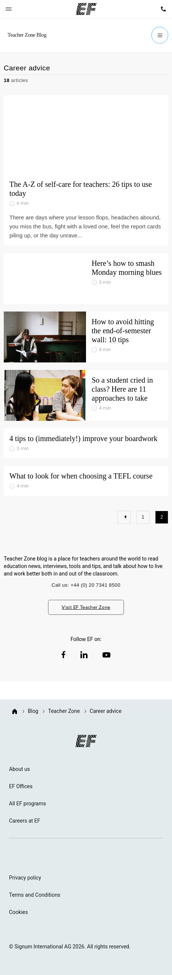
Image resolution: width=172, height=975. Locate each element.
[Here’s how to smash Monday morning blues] (86, 278)
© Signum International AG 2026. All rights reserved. (69, 947)
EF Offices (21, 786)
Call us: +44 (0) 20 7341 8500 (85, 585)
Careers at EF (24, 821)
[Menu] (159, 35)
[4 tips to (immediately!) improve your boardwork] (86, 443)
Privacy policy (25, 878)
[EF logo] (86, 741)
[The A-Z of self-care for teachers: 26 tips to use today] (86, 134)
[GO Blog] (29, 35)
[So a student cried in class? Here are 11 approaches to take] (86, 395)
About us (19, 769)
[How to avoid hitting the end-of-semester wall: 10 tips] (86, 337)
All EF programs (27, 804)
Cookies (18, 912)
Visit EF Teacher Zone (86, 607)
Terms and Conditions (34, 895)
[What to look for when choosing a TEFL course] (86, 481)
